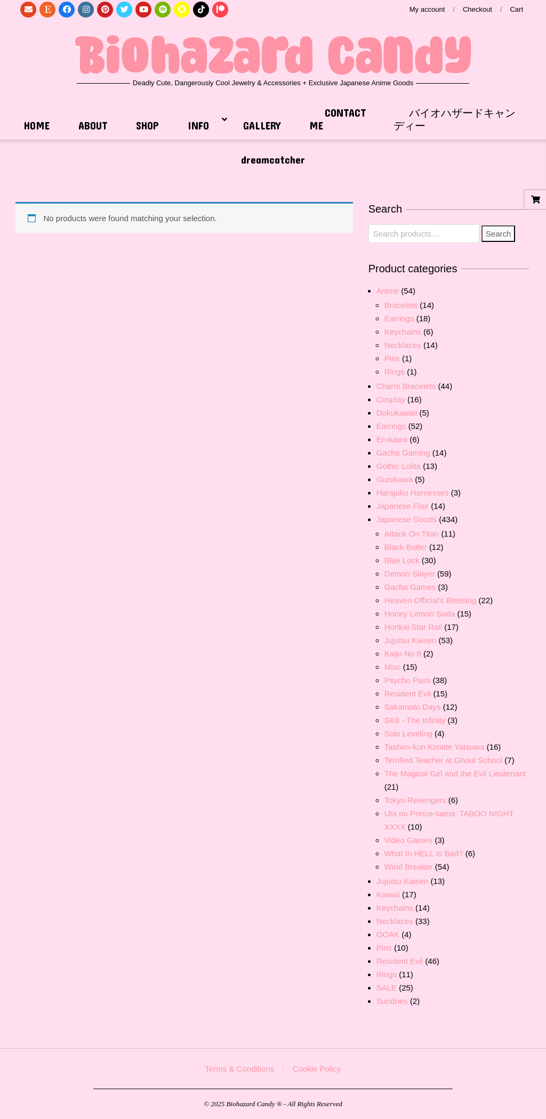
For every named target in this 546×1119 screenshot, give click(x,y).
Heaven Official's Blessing (430, 600)
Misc (392, 666)
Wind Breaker (408, 866)
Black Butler (405, 547)
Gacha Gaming (403, 452)
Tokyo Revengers (415, 800)
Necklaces (402, 345)
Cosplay (390, 399)
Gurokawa (394, 479)
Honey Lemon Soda (419, 613)
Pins (392, 358)
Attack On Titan (411, 533)
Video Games (408, 840)
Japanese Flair (402, 505)
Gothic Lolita (398, 466)
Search (498, 233)
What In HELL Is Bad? (423, 853)
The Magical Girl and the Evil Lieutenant (455, 773)
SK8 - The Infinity (415, 720)
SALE (386, 987)
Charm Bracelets (406, 386)
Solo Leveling (408, 733)
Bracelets (401, 305)
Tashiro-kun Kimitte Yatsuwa (434, 746)
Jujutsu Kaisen (410, 640)
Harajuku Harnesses (412, 492)
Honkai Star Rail (413, 626)
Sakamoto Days (412, 706)
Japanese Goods (406, 519)
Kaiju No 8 (402, 653)
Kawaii (388, 894)
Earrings (399, 318)
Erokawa (391, 439)
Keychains (402, 331)
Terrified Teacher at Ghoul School (443, 760)
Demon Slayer (409, 573)
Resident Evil (407, 693)
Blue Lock (402, 560)
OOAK (387, 934)
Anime (387, 290)
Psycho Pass (407, 680)
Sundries (392, 1001)
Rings (394, 371)
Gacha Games (410, 586)
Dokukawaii (396, 412)
